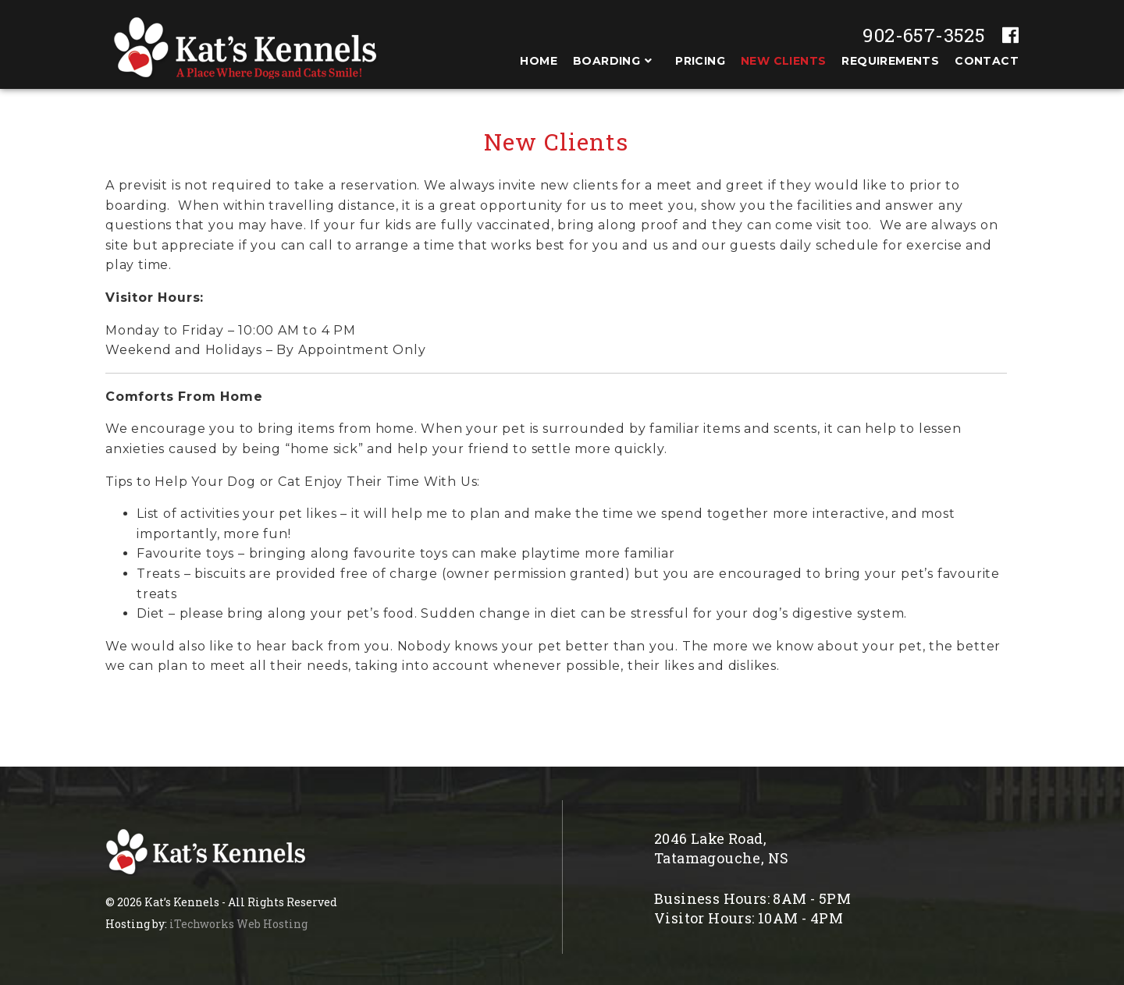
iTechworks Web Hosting (238, 923)
